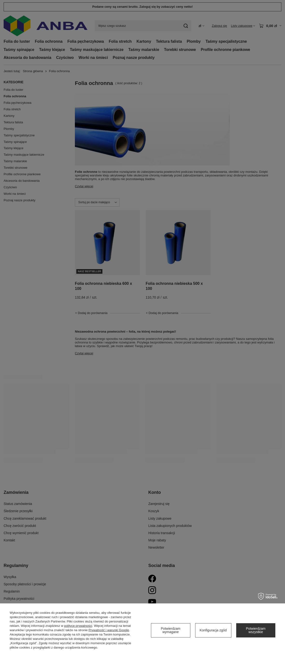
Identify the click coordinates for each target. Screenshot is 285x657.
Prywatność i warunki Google (109, 630)
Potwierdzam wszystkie (255, 630)
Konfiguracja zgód (213, 630)
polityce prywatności (78, 626)
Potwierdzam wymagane (170, 630)
